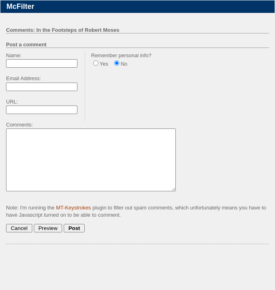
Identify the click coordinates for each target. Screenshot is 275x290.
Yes (104, 64)
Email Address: (23, 78)
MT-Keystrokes (73, 220)
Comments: (19, 125)
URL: (12, 102)
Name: (13, 55)
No (124, 64)
